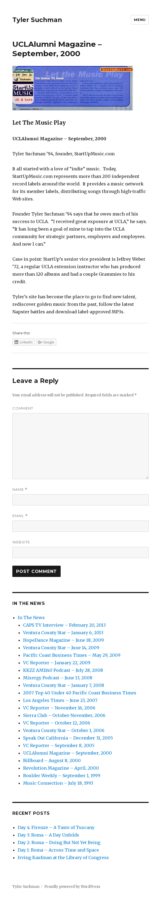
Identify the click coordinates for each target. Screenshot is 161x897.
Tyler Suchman (37, 20)
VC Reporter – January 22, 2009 (56, 662)
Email (20, 516)
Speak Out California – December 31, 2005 (68, 738)
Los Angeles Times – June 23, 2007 (60, 700)
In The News (31, 617)
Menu (139, 19)
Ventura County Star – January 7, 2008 (63, 685)
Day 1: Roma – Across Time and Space (58, 850)
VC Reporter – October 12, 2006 (56, 723)
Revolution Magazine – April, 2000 (61, 768)
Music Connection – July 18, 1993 (58, 783)
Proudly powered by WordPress (72, 886)
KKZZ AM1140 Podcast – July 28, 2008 (63, 670)
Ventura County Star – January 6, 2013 (63, 632)
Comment (22, 408)
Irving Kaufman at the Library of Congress (63, 857)
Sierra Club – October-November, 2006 (64, 715)
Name (19, 489)
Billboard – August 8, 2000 (52, 760)
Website (21, 542)
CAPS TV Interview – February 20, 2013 (64, 625)
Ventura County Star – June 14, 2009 (61, 647)
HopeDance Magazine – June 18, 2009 (63, 640)
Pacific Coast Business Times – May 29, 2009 (71, 655)
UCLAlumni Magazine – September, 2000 (67, 753)
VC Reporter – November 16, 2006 (59, 708)
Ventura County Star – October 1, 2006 (63, 730)
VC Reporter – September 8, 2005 (58, 745)
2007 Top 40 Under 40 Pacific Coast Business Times (79, 692)
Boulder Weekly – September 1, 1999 (61, 775)
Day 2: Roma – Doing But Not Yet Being (59, 842)
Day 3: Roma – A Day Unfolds (48, 835)
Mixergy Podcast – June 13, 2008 (57, 677)
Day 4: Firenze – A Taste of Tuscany (56, 827)
